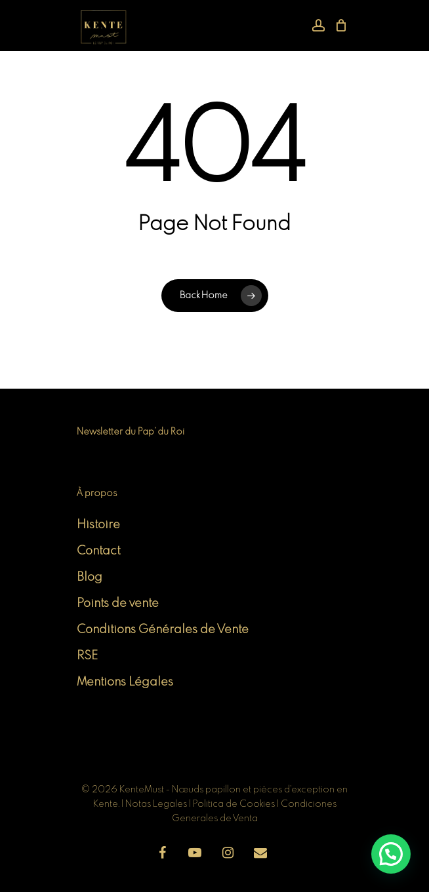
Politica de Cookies (234, 804)
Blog (89, 577)
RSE (87, 656)
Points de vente (118, 604)
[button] (391, 854)
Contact (98, 551)
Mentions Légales (125, 682)
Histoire (98, 525)
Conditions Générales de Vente (163, 630)
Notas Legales (157, 804)
